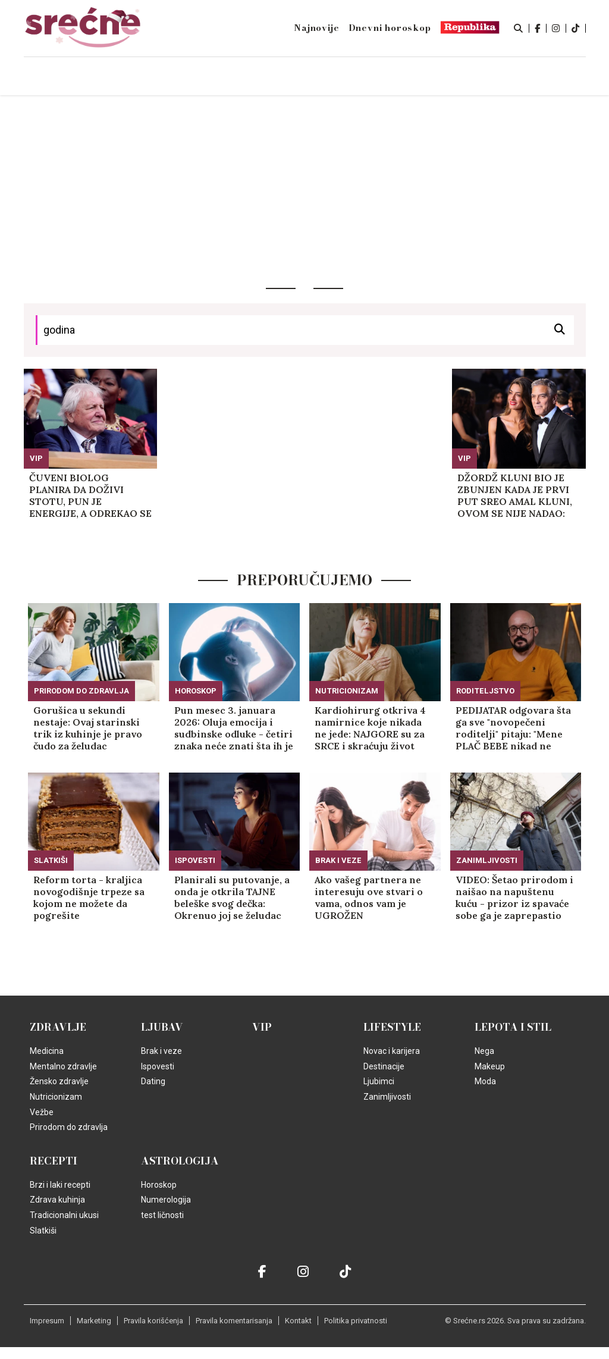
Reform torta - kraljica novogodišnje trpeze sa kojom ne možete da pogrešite (89, 897)
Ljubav (162, 1027)
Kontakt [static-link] (298, 1320)
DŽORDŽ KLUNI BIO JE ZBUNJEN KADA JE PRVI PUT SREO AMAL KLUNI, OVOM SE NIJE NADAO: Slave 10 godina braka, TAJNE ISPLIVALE (514, 495)
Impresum (47, 1320)
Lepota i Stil (513, 1027)
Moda (485, 1081)
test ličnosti (162, 1215)
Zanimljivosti (486, 860)
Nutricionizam (346, 690)
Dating (153, 1081)
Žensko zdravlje (59, 1081)
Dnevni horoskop (390, 28)
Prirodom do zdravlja (81, 690)
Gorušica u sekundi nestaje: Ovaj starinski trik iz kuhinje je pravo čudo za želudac (87, 728)
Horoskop (195, 690)
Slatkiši (51, 860)
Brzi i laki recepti (60, 1184)
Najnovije (316, 28)
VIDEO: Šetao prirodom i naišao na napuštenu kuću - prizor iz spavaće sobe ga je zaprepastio (514, 897)
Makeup (490, 1066)
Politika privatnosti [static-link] (355, 1320)
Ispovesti (195, 860)
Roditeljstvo (485, 690)
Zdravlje (58, 1027)
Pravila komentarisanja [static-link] (234, 1320)
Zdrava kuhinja (57, 1199)
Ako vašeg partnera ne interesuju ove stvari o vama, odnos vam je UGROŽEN (369, 897)
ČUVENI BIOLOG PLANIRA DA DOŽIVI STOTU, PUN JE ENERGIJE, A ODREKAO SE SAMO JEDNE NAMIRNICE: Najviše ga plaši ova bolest (90, 495)
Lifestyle (392, 1027)
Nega (484, 1051)
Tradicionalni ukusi (64, 1215)
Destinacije (383, 1066)
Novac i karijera (391, 1051)
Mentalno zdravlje (63, 1066)
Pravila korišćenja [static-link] (153, 1320)
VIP (36, 458)
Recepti (53, 1161)
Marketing (94, 1320)
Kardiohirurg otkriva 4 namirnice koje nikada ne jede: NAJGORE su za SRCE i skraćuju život (370, 728)
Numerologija (166, 1199)
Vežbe (42, 1112)
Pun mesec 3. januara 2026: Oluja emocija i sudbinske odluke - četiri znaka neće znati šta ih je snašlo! (233, 728)
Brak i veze (338, 860)
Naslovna (102, 77)
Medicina (47, 1051)
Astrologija (180, 1161)
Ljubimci (378, 1081)
